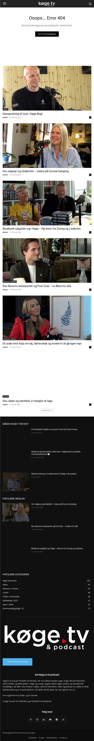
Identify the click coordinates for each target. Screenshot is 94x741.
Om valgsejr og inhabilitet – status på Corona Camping (36, 171)
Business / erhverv (9, 281)
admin (5, 117)
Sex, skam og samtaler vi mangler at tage (27, 400)
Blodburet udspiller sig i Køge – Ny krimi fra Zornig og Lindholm (42, 228)
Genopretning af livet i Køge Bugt (22, 113)
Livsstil (5, 396)
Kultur (5, 109)
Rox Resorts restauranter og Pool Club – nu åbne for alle (37, 286)
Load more (47, 410)
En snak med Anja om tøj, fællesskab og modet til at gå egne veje (42, 343)
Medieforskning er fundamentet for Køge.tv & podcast (53, 474)
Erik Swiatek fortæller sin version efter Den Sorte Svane (54, 429)
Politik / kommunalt (10, 167)
